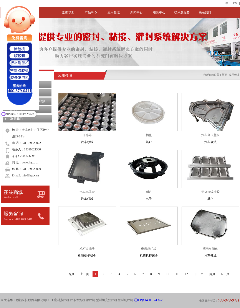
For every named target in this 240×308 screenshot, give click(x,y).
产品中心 (91, 12)
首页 (224, 74)
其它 (149, 138)
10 (167, 274)
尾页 (212, 274)
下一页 (199, 274)
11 (176, 274)
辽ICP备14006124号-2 (148, 300)
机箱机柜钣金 (87, 251)
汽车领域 (87, 138)
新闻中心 (136, 12)
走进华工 (68, 12)
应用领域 (114, 12)
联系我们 (205, 12)
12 (186, 274)
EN (235, 3)
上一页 (84, 274)
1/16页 (225, 274)
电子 (149, 194)
